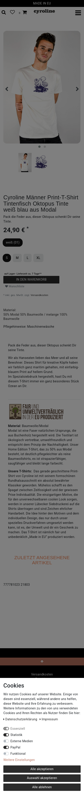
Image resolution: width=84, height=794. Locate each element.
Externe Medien (22, 741)
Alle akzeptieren (42, 769)
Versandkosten (39, 295)
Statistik (17, 735)
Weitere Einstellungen (19, 760)
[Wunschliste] (12, 12)
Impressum (49, 719)
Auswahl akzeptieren (42, 778)
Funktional (18, 753)
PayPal (15, 747)
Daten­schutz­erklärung (20, 719)
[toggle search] (4, 12)
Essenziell (18, 728)
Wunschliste (14, 286)
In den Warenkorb (31, 279)
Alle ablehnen (42, 787)
